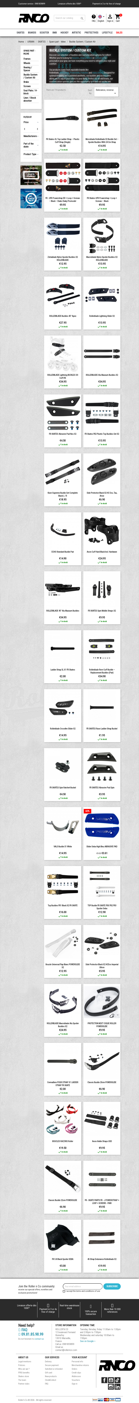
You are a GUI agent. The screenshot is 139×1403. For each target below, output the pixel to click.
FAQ (93, 21)
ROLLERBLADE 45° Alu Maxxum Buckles (62, 611)
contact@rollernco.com (66, 1350)
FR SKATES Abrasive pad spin (101, 787)
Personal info (77, 1361)
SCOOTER (44, 32)
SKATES (20, 32)
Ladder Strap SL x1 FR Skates (62, 670)
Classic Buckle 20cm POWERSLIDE (101, 1082)
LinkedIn (117, 1387)
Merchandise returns (80, 1365)
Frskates (84, 72)
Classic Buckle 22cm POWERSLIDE (62, 1200)
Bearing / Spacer (27, 69)
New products (51, 1376)
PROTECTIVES (91, 32)
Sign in (74, 1384)
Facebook (104, 1380)
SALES (119, 32)
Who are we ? (24, 1369)
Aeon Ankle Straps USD (102, 1141)
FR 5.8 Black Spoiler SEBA (62, 1259)
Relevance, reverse (106, 92)
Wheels (26, 63)
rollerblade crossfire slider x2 (62, 728)
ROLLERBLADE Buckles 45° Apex (62, 316)
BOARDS (32, 32)
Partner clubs (23, 1384)
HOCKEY (64, 32)
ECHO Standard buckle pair (63, 552)
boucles (75, 58)
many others (97, 72)
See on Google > (87, 1341)
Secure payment (52, 1365)
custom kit (99, 58)
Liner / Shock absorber (29, 99)
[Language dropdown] (101, 18)
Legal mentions (24, 1361)
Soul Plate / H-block (30, 92)
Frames (26, 58)
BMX (54, 32)
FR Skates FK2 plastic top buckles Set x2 (102, 434)
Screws (27, 86)
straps (83, 58)
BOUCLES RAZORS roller (62, 1141)
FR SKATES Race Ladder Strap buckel (101, 728)
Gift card (48, 1372)
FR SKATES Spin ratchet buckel (63, 787)
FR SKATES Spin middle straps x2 (102, 611)
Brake (26, 82)
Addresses (76, 1376)
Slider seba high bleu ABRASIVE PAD (101, 846)
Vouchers (76, 1380)
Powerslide (75, 72)
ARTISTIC (76, 32)
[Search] (69, 18)
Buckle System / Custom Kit (30, 76)
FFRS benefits (24, 1372)
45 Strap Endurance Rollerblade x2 (101, 1259)
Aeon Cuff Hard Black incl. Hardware (102, 552)
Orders (74, 1369)
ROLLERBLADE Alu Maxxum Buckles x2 (102, 375)
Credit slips (76, 1372)
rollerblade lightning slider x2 (102, 316)
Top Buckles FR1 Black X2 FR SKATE (63, 905)
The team (22, 1380)
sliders (89, 58)
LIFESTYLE (107, 32)
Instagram (111, 1387)
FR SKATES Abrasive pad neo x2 (62, 434)
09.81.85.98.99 (30, 1334)
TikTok (117, 1380)
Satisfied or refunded (54, 1369)
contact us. (39, 1339)
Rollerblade (64, 72)
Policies (21, 1365)
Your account (79, 1357)
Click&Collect (50, 1380)
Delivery (48, 1361)
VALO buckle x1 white (63, 846)
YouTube (111, 1380)
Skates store (23, 1376)
